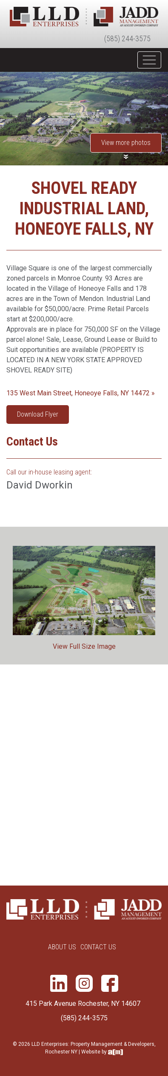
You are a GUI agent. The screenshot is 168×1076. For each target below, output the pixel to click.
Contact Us (98, 947)
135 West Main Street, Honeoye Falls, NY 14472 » (80, 393)
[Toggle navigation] (149, 59)
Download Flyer (37, 414)
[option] (84, 595)
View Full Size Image (84, 646)
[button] (126, 146)
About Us (62, 947)
